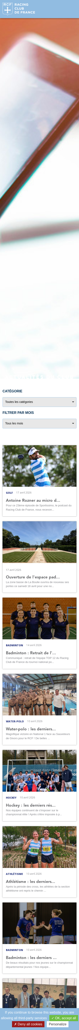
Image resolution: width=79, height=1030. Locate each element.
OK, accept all (63, 1018)
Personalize (58, 1024)
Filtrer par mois (18, 412)
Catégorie (12, 391)
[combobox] (39, 402)
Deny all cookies (28, 1024)
